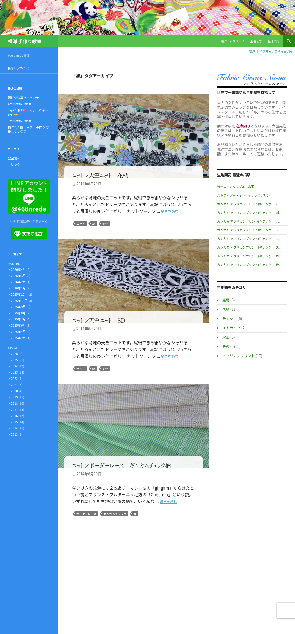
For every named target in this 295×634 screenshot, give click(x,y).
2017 (14, 409)
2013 (14, 434)
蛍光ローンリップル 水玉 (235, 186)
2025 (14, 360)
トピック (14, 164)
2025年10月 (19, 300)
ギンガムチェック (114, 514)
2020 (14, 391)
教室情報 (14, 158)
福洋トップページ (232, 41)
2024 (14, 366)
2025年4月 (18, 331)
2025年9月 (18, 306)
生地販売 (256, 41)
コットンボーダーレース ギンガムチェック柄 (121, 465)
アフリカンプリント (238, 355)
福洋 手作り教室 (24, 41)
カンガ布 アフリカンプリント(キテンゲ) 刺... (249, 212)
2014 (14, 428)
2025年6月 (18, 325)
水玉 (225, 337)
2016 (14, 415)
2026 (14, 353)
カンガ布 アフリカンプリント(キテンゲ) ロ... (249, 256)
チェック (229, 318)
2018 (14, 403)
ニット (80, 224)
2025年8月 (18, 313)
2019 (14, 397)
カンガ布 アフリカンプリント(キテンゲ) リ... (249, 238)
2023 (14, 372)
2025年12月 (19, 294)
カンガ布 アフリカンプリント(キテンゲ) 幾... (249, 264)
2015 (14, 422)
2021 (14, 384)
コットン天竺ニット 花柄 (100, 175)
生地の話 (273, 41)
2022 (14, 378)
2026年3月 (18, 275)
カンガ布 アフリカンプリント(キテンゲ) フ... (249, 230)
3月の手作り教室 (19, 121)
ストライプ (231, 327)
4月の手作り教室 (19, 103)
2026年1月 (18, 288)
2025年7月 (18, 319)
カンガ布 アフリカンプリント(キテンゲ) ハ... (249, 221)
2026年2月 (18, 282)
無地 (225, 299)
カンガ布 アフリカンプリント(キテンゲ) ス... (249, 247)
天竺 (105, 224)
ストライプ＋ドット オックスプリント (245, 195)
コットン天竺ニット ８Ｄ (98, 320)
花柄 (225, 309)
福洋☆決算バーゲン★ (23, 97)
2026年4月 (18, 269)
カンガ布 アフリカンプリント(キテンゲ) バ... (249, 204)
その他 (227, 346)
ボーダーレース (86, 514)
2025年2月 (18, 338)
